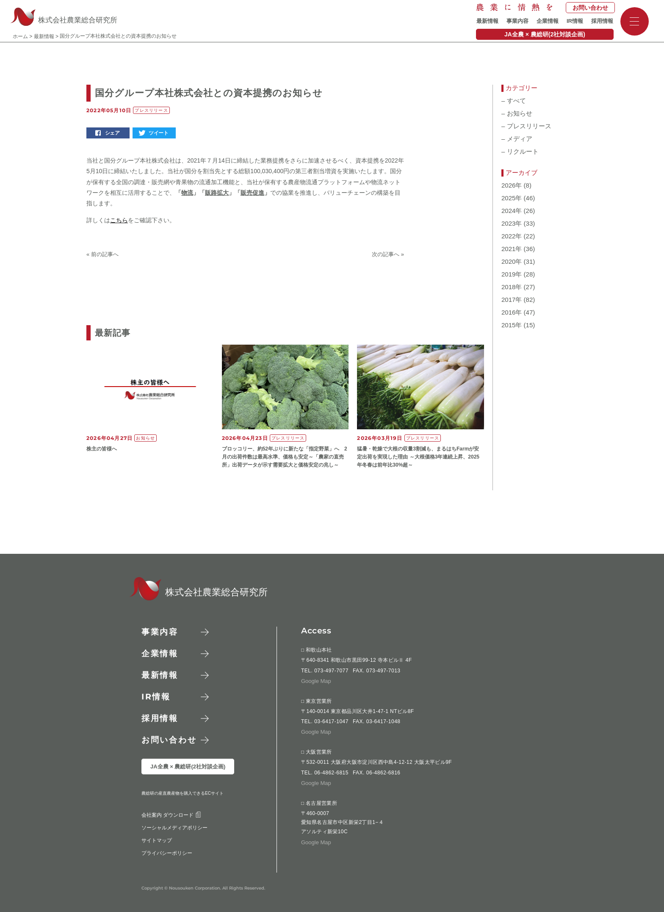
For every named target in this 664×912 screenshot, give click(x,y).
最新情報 (487, 21)
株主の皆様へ (101, 449)
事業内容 (517, 21)
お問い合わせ (590, 7)
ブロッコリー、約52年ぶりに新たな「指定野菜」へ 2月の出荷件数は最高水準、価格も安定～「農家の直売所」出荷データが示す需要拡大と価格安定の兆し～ (284, 457)
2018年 (511, 287)
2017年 (511, 299)
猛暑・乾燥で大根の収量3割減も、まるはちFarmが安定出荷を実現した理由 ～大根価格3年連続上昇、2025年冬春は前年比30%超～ (418, 457)
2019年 (511, 274)
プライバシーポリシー (166, 871)
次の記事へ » (388, 254)
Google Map (316, 681)
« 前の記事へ (102, 254)
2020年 (511, 261)
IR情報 (575, 21)
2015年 (511, 325)
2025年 (511, 198)
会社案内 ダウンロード (171, 833)
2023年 (511, 223)
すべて (513, 100)
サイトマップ (156, 859)
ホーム (20, 36)
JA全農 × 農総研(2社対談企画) (544, 34)
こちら (119, 220)
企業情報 (548, 21)
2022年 (511, 236)
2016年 (511, 312)
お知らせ (516, 113)
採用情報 (602, 21)
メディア (516, 138)
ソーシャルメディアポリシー (174, 846)
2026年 (511, 185)
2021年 (511, 249)
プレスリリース (526, 126)
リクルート (520, 151)
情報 (156, 696)
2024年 (511, 210)
